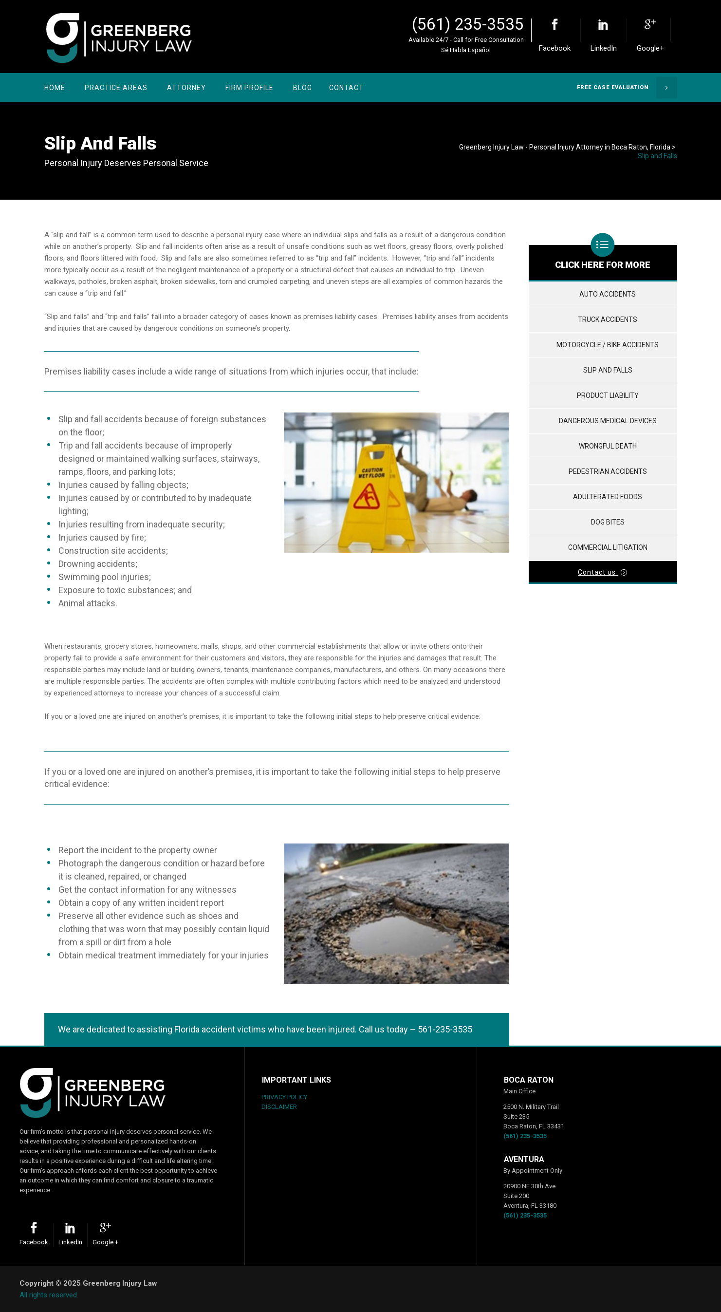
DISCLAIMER (279, 1106)
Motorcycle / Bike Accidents (607, 345)
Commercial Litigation (607, 547)
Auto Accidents (607, 294)
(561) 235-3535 (468, 24)
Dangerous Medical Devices (608, 421)
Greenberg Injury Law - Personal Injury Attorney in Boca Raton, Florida (564, 147)
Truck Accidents (607, 319)
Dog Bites (608, 522)
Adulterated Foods (607, 497)
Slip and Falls (607, 370)
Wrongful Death (608, 446)
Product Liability (608, 395)
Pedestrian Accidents (608, 471)
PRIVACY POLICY (284, 1097)
